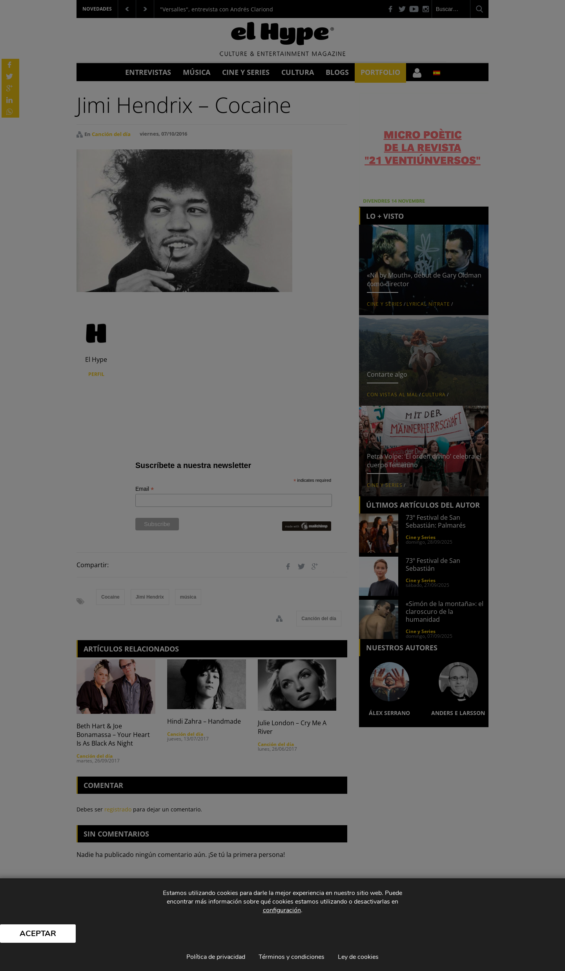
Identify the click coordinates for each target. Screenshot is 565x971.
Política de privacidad (215, 957)
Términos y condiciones (291, 957)
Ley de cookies (358, 957)
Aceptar (38, 933)
